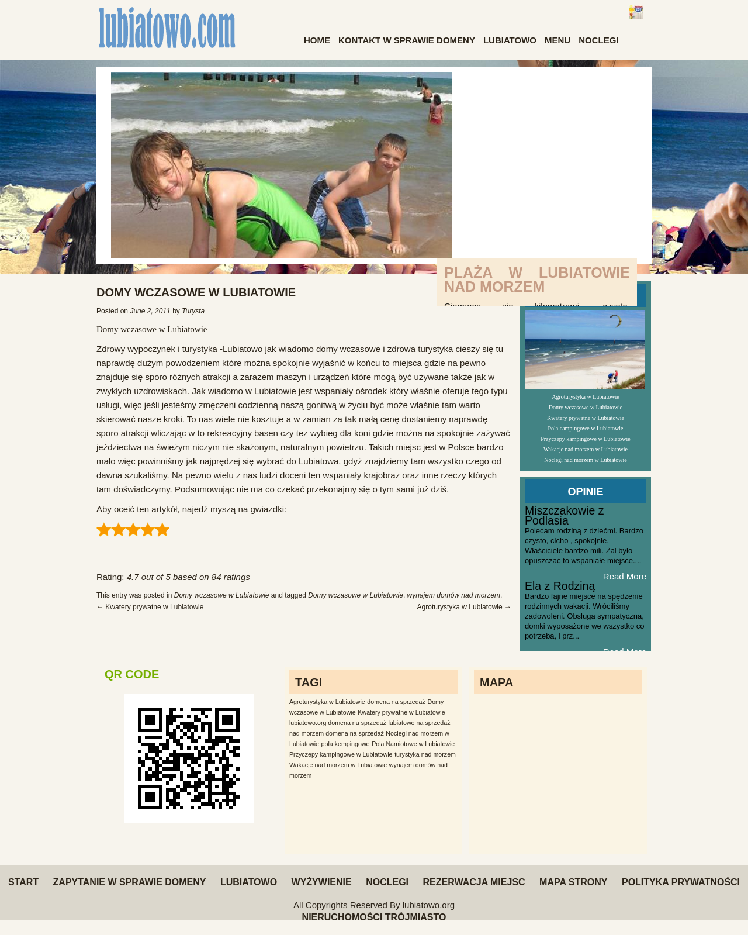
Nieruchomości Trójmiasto (374, 917)
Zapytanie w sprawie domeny (129, 882)
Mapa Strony (573, 882)
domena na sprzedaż (396, 701)
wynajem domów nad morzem (453, 595)
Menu (557, 40)
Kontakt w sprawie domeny (406, 40)
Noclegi (598, 40)
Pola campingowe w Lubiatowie (585, 428)
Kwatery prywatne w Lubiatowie (149, 607)
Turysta (193, 311)
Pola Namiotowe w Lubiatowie (413, 743)
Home (317, 40)
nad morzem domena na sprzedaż (336, 733)
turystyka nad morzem (425, 754)
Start (23, 882)
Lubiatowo (509, 40)
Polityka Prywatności (681, 882)
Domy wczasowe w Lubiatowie (151, 329)
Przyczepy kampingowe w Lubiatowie (586, 439)
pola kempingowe (345, 743)
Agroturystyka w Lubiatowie (464, 607)
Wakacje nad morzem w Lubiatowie (585, 449)
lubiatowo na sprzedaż (420, 722)
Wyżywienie (322, 882)
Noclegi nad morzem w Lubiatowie (585, 460)
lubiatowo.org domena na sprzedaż (337, 722)
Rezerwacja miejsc (474, 882)
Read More (624, 576)
